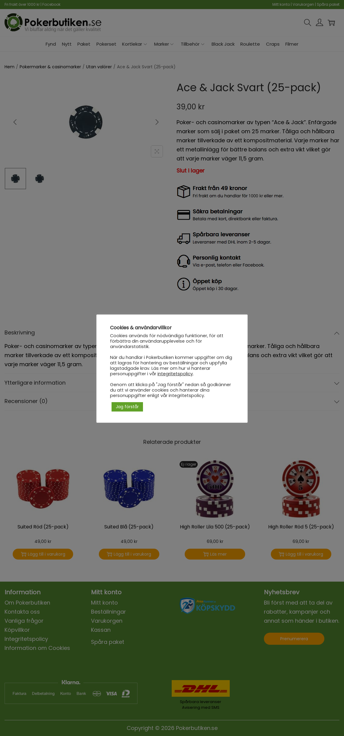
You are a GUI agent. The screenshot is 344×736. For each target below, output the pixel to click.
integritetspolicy (175, 374)
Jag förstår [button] (127, 407)
